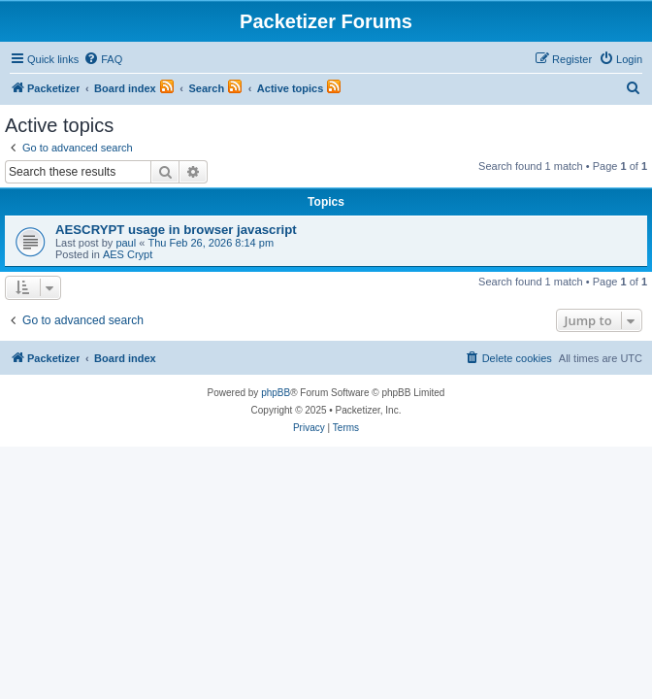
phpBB (275, 392)
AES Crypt (127, 254)
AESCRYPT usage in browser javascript (176, 229)
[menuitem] (102, 59)
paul (125, 243)
